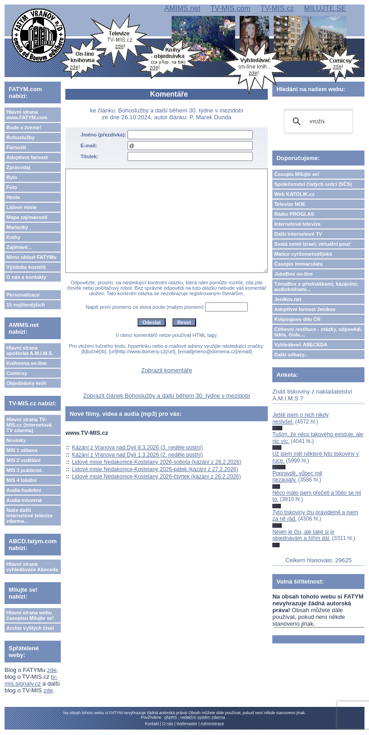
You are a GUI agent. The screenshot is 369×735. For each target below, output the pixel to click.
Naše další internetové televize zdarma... (29, 515)
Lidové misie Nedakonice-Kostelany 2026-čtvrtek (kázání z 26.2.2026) (156, 476)
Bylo (11, 177)
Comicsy (16, 373)
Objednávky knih (26, 383)
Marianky (17, 227)
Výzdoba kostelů (26, 267)
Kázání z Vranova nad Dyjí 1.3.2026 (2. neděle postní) (137, 455)
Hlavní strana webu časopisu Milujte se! (30, 615)
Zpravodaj (18, 167)
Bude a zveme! (23, 127)
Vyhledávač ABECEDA (300, 344)
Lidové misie (21, 207)
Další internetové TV (298, 234)
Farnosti (16, 147)
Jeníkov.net (287, 299)
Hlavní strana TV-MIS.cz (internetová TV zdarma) (29, 425)
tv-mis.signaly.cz (31, 680)
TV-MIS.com (230, 8)
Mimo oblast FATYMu (31, 257)
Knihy (13, 237)
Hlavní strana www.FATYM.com (26, 114)
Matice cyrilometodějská (303, 254)
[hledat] (317, 121)
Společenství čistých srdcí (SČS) (313, 184)
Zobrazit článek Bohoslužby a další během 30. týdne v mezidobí (166, 395)
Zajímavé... (19, 247)
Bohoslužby (20, 137)
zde (52, 670)
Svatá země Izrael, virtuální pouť (312, 244)
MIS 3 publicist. (24, 470)
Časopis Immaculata (298, 264)
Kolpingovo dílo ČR (297, 319)
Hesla (13, 197)
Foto (11, 187)
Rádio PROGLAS (294, 214)
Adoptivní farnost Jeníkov (304, 309)
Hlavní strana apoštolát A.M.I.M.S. (30, 350)
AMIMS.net (182, 8)
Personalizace (22, 294)
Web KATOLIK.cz (294, 194)
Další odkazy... (291, 354)
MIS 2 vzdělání (23, 460)
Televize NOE (289, 204)
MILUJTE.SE (325, 8)
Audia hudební (23, 490)
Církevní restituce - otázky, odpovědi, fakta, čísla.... (318, 331)
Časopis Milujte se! (297, 174)
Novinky (16, 440)
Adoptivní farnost (27, 157)
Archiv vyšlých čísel (30, 628)
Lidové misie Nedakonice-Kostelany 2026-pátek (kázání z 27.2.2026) (155, 469)
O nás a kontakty (26, 277)
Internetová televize (297, 224)
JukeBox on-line (293, 274)
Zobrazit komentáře (166, 370)
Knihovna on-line (26, 363)
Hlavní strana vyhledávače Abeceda (32, 566)
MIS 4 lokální (21, 480)
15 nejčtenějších (25, 304)
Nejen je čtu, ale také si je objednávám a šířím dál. (303, 535)
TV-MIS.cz (277, 8)
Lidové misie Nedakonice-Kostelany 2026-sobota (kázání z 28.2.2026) (156, 462)
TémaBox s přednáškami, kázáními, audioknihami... (316, 286)
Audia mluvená (24, 500)
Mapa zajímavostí (26, 217)
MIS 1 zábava (21, 450)
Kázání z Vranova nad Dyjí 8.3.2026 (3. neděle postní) (137, 447)
